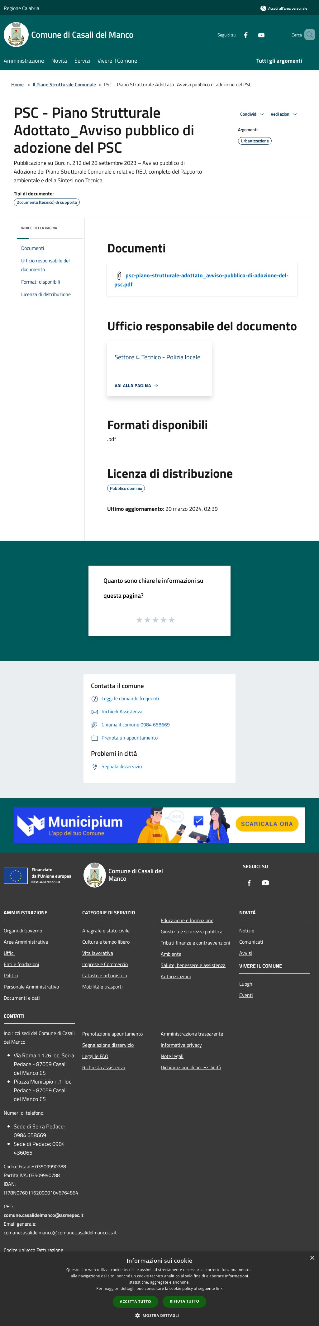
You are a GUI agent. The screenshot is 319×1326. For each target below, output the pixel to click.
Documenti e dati (22, 998)
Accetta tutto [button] (135, 1301)
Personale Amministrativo (31, 986)
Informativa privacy (181, 1045)
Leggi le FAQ (95, 1056)
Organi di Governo (23, 930)
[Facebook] (237, 34)
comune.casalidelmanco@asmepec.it (43, 1215)
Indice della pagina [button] (39, 228)
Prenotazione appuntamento (112, 1033)
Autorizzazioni (176, 976)
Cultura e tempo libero (106, 941)
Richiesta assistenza (103, 1067)
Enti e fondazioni (21, 964)
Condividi (253, 114)
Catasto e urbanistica (104, 975)
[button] (159, 1315)
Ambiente (171, 954)
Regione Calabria (21, 8)
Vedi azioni (285, 114)
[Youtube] (252, 34)
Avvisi (245, 953)
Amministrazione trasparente (192, 1033)
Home (17, 84)
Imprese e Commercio (105, 964)
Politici (11, 975)
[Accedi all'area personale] (283, 8)
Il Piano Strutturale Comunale (64, 84)
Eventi (246, 995)
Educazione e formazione (187, 920)
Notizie (246, 930)
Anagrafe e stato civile (106, 930)
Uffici (9, 953)
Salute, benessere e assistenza (193, 965)
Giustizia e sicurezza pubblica (191, 931)
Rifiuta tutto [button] (184, 1301)
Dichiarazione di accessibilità (191, 1067)
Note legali (172, 1056)
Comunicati (251, 941)
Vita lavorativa (97, 953)
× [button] (312, 1258)
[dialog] (159, 1289)
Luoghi (246, 984)
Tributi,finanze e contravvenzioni (195, 942)
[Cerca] (307, 34)
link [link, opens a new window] (219, 1288)
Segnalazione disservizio (108, 1045)
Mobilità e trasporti (102, 986)
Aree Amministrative (26, 941)
